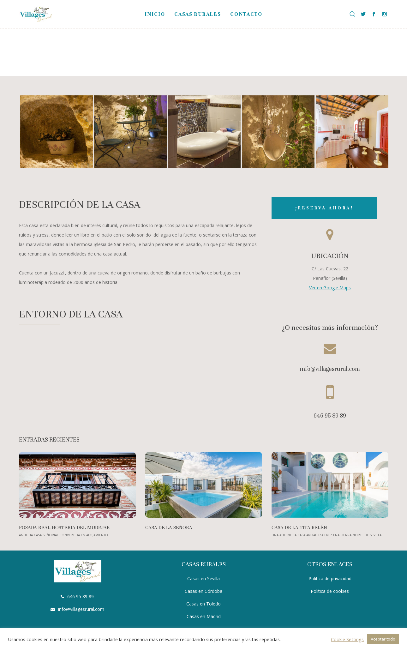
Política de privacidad (329, 578)
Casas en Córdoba (203, 591)
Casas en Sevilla (203, 578)
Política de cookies (330, 591)
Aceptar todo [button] (383, 639)
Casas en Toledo (203, 604)
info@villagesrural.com (81, 609)
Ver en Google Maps (330, 288)
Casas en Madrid (204, 616)
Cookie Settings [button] (347, 639)
